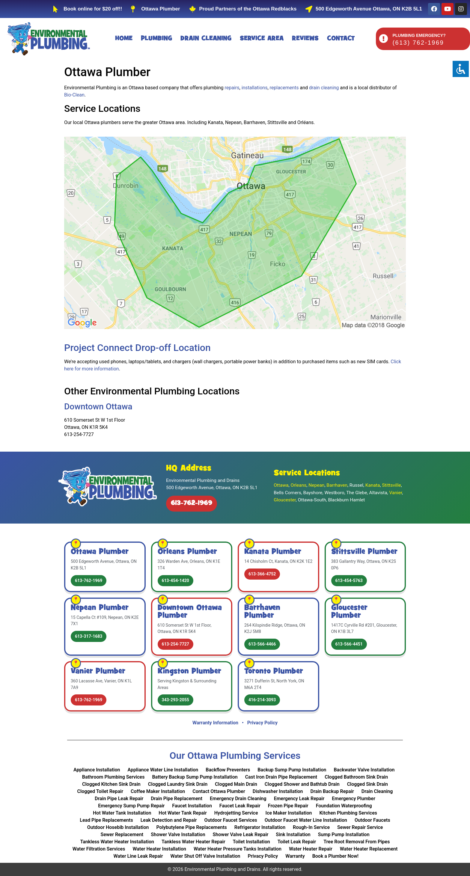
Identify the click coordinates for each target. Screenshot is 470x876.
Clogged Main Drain (236, 784)
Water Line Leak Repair (138, 856)
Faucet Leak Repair (239, 806)
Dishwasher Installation (278, 791)
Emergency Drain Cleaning (238, 798)
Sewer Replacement (121, 834)
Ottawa (281, 485)
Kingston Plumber (189, 672)
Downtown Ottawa (98, 406)
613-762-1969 (191, 503)
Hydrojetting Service (236, 813)
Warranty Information (215, 723)
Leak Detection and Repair (169, 820)
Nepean (316, 485)
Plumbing (156, 38)
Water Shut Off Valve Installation (205, 856)
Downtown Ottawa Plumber (190, 612)
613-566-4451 (349, 644)
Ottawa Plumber (100, 552)
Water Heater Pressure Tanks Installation (237, 849)
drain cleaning (324, 88)
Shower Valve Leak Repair (241, 834)
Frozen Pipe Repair (288, 806)
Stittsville (391, 485)
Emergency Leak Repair (299, 798)
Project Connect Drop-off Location (137, 347)
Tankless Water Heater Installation (117, 842)
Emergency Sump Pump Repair (131, 806)
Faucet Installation (192, 806)
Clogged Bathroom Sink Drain (356, 777)
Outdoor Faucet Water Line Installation (306, 820)
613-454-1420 (175, 580)
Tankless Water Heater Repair (193, 842)
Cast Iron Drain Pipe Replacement (281, 777)
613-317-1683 (88, 636)
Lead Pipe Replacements (106, 820)
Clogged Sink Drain (367, 784)
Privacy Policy (262, 723)
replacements (284, 88)
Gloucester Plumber (349, 612)
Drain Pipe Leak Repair (119, 798)
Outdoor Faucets (372, 820)
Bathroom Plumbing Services (113, 777)
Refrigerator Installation (259, 827)
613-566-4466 (262, 644)
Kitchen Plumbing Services (348, 813)
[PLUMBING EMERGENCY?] (383, 38)
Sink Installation (293, 834)
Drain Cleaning (205, 38)
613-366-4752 (262, 574)
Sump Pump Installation (344, 834)
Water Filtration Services (99, 849)
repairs (232, 88)
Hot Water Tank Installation (122, 813)
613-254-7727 (175, 644)
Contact (341, 38)
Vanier (395, 492)
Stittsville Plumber (364, 552)
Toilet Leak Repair (297, 842)
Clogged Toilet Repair (100, 791)
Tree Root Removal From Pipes (356, 842)
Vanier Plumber (98, 672)
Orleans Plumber (187, 552)
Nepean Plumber (100, 608)
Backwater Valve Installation (364, 770)
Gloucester (285, 500)
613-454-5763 (349, 580)
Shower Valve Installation (178, 834)
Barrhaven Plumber (262, 612)
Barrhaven (336, 485)
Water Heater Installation (159, 849)
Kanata (372, 485)
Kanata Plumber (272, 552)
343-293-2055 (175, 699)
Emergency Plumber (353, 798)
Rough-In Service (311, 827)
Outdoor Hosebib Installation (118, 827)
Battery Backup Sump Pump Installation (194, 777)
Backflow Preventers (228, 770)
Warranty (295, 856)
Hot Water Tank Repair (183, 813)
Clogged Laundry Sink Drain (177, 784)
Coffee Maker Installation (158, 791)
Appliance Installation (96, 770)
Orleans (298, 485)
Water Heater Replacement (369, 849)
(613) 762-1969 (418, 42)
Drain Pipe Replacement (176, 798)
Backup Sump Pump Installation (291, 770)
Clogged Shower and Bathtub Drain (302, 784)
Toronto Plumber (273, 672)
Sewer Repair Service (360, 827)
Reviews (305, 38)
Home (123, 38)
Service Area (262, 38)
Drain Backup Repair (332, 791)
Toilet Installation (251, 842)
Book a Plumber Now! (335, 856)
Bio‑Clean (74, 95)
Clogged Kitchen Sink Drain (111, 784)
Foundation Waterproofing (344, 806)
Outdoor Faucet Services (230, 820)
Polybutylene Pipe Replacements (191, 827)
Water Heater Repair (310, 849)
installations (255, 88)
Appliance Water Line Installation (162, 770)
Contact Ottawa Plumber (218, 791)
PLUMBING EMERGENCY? (418, 35)
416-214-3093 (262, 699)
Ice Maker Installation (289, 813)
